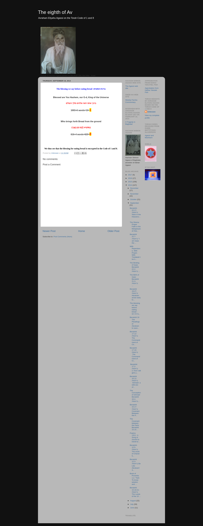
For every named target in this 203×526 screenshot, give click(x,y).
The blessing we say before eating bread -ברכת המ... (135, 308)
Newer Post (49, 231)
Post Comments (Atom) (63, 237)
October (133, 199)
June (132, 508)
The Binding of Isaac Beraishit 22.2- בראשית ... (135, 267)
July (132, 504)
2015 (130, 182)
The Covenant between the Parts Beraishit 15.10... (134, 424)
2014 (130, 185)
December (134, 188)
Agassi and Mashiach (149, 136)
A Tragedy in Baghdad (130, 123)
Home (81, 231)
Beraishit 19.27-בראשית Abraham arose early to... (135, 294)
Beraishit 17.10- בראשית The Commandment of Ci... (135, 354)
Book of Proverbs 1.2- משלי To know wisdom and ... (134, 479)
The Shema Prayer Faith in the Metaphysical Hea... (135, 226)
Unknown (152, 112)
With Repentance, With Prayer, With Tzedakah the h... (135, 252)
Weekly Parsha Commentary (131, 101)
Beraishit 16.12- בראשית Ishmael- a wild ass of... (135, 381)
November (134, 194)
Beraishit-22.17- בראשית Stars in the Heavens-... (135, 213)
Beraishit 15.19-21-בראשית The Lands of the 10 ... (135, 492)
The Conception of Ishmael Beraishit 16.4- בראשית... (135, 396)
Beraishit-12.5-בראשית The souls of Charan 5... (135, 450)
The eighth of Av (55, 12)
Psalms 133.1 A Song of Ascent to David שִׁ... (135, 437)
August (133, 501)
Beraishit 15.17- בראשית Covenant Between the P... (134, 410)
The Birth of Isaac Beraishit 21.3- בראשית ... (134, 280)
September (134, 203)
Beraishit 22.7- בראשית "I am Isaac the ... (135, 238)
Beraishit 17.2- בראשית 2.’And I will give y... (135, 368)
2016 (130, 178)
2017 (130, 175)
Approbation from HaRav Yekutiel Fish (152, 90)
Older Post (113, 231)
